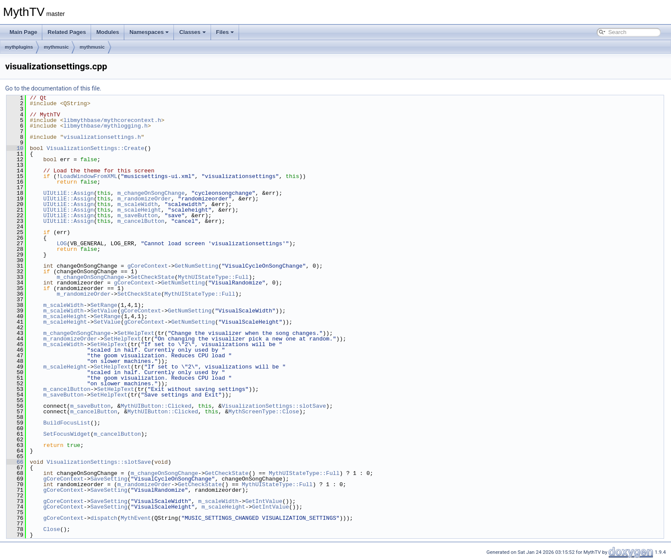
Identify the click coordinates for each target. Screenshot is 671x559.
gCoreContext (147, 266)
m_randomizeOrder (144, 199)
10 (14, 148)
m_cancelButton (140, 221)
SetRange (103, 305)
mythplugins (19, 47)
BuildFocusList (66, 423)
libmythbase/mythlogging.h (105, 126)
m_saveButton (137, 215)
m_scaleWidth (137, 204)
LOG (61, 243)
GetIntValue (263, 501)
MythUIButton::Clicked (156, 406)
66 (14, 462)
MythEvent (136, 518)
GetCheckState (227, 473)
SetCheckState (152, 277)
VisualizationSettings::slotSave (274, 406)
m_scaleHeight (139, 210)
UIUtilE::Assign (68, 193)
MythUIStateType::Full (213, 277)
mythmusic (56, 47)
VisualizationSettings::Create (95, 148)
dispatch (103, 518)
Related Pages (66, 32)
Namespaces (149, 32)
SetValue (103, 311)
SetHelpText (135, 333)
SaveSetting (108, 479)
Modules (107, 32)
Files (225, 32)
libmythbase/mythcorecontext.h (112, 120)
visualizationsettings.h (102, 137)
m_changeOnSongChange (151, 193)
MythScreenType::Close (263, 411)
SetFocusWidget (66, 434)
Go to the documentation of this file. (53, 88)
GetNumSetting (196, 266)
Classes (192, 32)
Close (51, 529)
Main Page (23, 32)
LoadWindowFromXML (88, 176)
